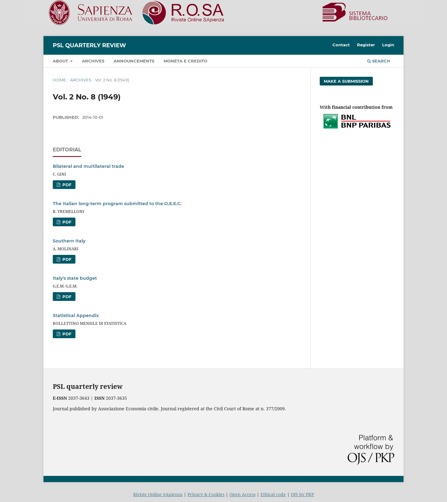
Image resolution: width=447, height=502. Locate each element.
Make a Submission (346, 81)
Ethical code (273, 494)
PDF (66, 184)
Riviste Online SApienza (158, 494)
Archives (93, 60)
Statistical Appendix (76, 315)
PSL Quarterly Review (89, 45)
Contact (341, 44)
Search (378, 60)
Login (388, 44)
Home (59, 79)
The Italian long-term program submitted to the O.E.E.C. (117, 203)
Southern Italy (69, 241)
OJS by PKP (302, 494)
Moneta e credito (185, 60)
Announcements (134, 60)
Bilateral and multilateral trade (88, 166)
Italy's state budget (75, 278)
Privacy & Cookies (205, 494)
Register (366, 44)
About (61, 60)
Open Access (242, 494)
